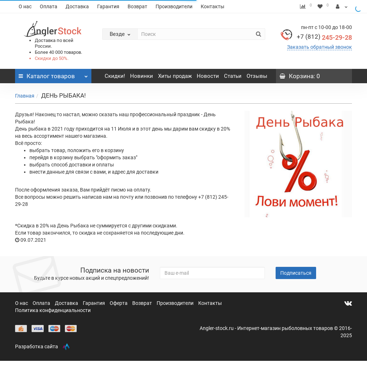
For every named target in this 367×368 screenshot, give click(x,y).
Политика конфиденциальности (53, 310)
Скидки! (115, 76)
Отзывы (257, 76)
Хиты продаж (175, 76)
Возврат (137, 6)
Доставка (77, 6)
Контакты (212, 6)
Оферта (119, 303)
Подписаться (295, 273)
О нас (25, 6)
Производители (174, 6)
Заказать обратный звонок (319, 47)
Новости (208, 76)
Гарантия (108, 6)
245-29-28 (324, 37)
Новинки (141, 76)
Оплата (48, 6)
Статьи (233, 76)
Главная (24, 96)
